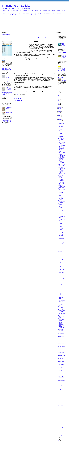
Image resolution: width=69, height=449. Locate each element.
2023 (58, 95)
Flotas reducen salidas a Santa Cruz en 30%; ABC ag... (61, 377)
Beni (32, 10)
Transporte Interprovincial (15, 14)
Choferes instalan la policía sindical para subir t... (61, 334)
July (59, 112)
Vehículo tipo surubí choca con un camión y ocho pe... (61, 225)
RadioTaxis (4, 13)
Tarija (24, 13)
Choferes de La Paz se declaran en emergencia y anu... (61, 238)
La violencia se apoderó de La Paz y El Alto (61, 359)
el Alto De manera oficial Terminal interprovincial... (61, 416)
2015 (58, 437)
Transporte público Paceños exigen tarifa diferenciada (61, 410)
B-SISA (29, 10)
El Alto (3, 11)
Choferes (53, 10)
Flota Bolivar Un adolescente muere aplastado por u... (61, 201)
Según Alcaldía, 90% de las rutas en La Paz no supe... (61, 191)
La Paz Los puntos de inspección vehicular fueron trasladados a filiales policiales (7, 101)
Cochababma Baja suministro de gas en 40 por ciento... (61, 243)
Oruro (49, 11)
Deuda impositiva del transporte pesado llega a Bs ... (61, 284)
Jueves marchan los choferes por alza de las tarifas (61, 419)
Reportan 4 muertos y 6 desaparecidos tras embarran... (61, 139)
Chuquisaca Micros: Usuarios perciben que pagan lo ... (61, 310)
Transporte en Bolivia (16, 5)
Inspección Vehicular (15, 11)
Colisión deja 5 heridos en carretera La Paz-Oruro (61, 265)
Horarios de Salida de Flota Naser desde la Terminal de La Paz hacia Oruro (9, 76)
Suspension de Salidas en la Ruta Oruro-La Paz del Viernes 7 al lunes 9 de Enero (9, 89)
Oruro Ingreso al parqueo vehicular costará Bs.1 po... (61, 385)
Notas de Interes (45, 11)
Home (35, 125)
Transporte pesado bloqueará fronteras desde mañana (61, 126)
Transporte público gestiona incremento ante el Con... (61, 327)
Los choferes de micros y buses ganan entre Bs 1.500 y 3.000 (6, 121)
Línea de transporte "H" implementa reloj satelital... (61, 403)
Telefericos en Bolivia (61, 65)
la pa (20, 11)
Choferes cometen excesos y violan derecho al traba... (61, 272)
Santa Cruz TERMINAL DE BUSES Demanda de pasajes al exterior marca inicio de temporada (7, 81)
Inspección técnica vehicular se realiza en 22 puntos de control (6, 69)
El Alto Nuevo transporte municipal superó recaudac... (61, 252)
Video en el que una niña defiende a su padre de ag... (61, 344)
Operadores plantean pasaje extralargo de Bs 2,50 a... (61, 158)
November (60, 107)
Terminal (35, 13)
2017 (58, 103)
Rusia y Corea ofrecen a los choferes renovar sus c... (61, 330)
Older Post (52, 125)
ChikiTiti (49, 10)
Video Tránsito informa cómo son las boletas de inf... (61, 394)
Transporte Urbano (30, 14)
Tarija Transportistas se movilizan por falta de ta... (61, 319)
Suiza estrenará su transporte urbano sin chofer (61, 316)
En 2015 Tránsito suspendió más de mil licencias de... (61, 186)
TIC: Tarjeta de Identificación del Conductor (44, 13)
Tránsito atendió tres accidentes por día (61, 168)
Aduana (8, 10)
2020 (58, 99)
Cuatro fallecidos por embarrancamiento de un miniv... (61, 368)
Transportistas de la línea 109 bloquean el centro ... (61, 228)
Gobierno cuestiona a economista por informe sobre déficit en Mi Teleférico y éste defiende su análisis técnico (62, 69)
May (59, 115)
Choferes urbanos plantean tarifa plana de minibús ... (61, 179)
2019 (58, 100)
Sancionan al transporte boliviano (61, 189)
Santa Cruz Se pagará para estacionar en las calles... (61, 297)
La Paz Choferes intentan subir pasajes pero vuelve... (60, 293)
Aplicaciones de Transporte (14, 10)
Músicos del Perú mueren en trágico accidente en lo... (61, 142)
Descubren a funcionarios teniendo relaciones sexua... (61, 216)
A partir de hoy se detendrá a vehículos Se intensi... (61, 428)
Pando (53, 11)
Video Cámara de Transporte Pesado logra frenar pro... (61, 173)
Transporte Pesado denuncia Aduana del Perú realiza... (61, 353)
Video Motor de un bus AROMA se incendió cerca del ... (61, 337)
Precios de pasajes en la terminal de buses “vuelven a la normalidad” (7, 93)
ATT (20, 10)
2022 (58, 96)
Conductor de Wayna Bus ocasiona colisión (61, 249)
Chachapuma (45, 10)
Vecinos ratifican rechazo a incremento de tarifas (60, 129)
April (59, 116)
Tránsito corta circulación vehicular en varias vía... (61, 152)
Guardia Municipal (8, 11)
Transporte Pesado (23, 14)
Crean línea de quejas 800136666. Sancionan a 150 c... (61, 381)
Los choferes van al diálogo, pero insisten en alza (61, 269)
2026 (58, 91)
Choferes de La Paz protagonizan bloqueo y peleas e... (61, 371)
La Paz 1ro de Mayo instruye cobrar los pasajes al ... (61, 275)
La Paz (24, 11)
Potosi (65, 11)
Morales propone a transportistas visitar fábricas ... (61, 350)
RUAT (8, 13)
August (59, 111)
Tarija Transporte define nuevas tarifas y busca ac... (61, 210)
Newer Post (16, 125)
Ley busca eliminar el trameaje (61, 391)
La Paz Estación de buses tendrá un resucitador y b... (61, 413)
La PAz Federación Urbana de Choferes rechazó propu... (61, 136)
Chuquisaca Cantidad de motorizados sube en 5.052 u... (61, 232)
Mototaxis (39, 11)
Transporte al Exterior (58, 13)
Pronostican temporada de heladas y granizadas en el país (63, 44)
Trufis (35, 14)
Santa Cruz (12, 13)
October (59, 108)
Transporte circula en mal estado (61, 204)
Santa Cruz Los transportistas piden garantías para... (61, 300)
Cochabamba (63, 10)
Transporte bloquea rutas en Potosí (61, 240)
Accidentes (4, 10)
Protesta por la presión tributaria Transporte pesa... (61, 123)
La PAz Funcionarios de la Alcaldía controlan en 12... (61, 278)
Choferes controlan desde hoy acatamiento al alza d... (61, 304)
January (59, 120)
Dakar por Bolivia (60, 77)
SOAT (16, 13)
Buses (40, 10)
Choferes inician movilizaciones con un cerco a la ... (61, 397)
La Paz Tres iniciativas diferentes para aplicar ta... (61, 162)
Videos (39, 14)
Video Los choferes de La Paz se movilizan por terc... (61, 262)
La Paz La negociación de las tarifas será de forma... (61, 388)
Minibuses (35, 11)
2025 (58, 92)
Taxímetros (27, 13)
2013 (58, 440)
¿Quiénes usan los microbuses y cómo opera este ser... (61, 313)
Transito (53, 13)
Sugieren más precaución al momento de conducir (60, 198)
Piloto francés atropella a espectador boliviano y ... (60, 323)
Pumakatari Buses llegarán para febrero (61, 194)
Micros (31, 11)
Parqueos (57, 11)
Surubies (20, 13)
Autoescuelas (25, 10)
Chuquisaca (58, 10)
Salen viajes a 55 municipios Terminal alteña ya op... (61, 400)
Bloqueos (36, 10)
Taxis (31, 13)
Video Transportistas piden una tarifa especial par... (61, 170)
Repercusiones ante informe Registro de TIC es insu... (61, 145)
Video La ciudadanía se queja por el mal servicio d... (61, 341)
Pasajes (61, 11)
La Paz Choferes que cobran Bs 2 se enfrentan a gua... (61, 281)
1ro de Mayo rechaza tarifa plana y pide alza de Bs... (61, 132)
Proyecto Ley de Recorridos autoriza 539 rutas (61, 219)
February (59, 119)
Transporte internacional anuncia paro (60, 307)
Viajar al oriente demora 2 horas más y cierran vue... (61, 432)
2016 (58, 104)
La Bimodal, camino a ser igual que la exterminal (61, 148)
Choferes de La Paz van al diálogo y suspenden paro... (61, 222)
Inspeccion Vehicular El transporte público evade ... (61, 207)
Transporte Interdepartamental (7, 14)
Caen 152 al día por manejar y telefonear (61, 176)
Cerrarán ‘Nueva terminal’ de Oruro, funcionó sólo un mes (9, 61)
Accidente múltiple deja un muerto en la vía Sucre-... (61, 365)
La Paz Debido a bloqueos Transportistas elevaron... (60, 406)
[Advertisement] (34, 24)
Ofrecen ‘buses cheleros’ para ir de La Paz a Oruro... (61, 155)
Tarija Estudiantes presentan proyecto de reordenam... (61, 435)
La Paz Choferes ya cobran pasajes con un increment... (61, 425)
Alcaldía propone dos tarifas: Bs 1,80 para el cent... (61, 165)
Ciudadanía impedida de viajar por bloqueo (61, 356)
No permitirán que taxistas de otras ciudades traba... (61, 246)
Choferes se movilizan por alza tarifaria (61, 374)
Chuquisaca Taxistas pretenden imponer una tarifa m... (61, 213)
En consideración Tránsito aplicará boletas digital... (61, 235)
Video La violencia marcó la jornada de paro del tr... (61, 362)
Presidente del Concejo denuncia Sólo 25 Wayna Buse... (61, 183)
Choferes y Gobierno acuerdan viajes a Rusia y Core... (61, 347)
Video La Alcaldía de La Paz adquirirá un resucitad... (61, 422)
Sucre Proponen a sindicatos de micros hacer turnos (61, 287)
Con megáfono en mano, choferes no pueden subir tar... (61, 256)
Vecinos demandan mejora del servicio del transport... (61, 290)
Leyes (27, 11)
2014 (58, 439)
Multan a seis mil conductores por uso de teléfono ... (61, 259)
